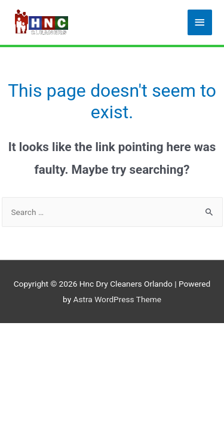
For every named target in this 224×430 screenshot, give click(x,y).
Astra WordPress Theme (117, 299)
